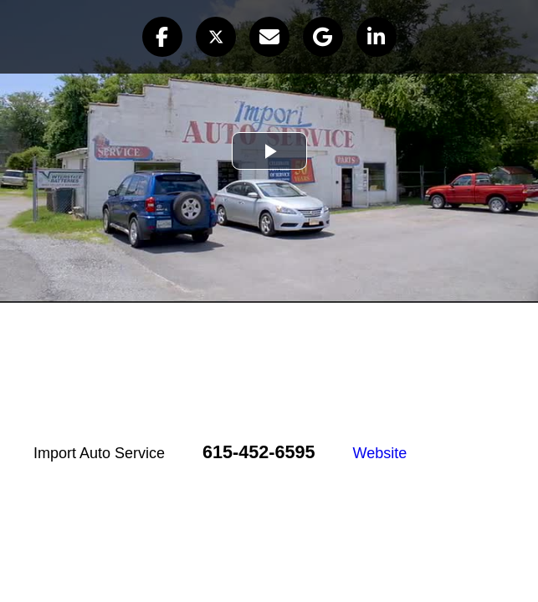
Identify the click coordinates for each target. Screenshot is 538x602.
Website (380, 453)
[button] (162, 37)
